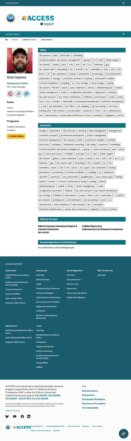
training (110, 83)
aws (114, 149)
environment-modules (104, 78)
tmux (41, 101)
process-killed (74, 111)
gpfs (87, 168)
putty (64, 65)
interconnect (100, 97)
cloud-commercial (101, 149)
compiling (65, 83)
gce (41, 154)
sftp (71, 65)
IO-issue (62, 181)
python (121, 195)
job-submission (56, 106)
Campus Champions (48, 229)
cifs (119, 69)
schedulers (96, 69)
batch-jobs (65, 55)
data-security (51, 115)
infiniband (87, 97)
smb (78, 65)
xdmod (91, 88)
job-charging (83, 106)
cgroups (86, 60)
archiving (82, 131)
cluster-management (48, 92)
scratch (51, 181)
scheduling (78, 55)
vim (48, 101)
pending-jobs (45, 111)
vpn (116, 158)
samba (56, 65)
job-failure (70, 106)
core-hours (113, 106)
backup (72, 74)
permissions (84, 74)
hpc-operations (59, 74)
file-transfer (44, 65)
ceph (100, 60)
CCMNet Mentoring (92, 226)
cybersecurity (114, 111)
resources (87, 111)
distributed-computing (74, 144)
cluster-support (112, 60)
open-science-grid (104, 177)
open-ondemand (77, 88)
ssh (83, 65)
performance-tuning (77, 181)
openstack (55, 177)
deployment (100, 92)
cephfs (42, 181)
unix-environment (113, 74)
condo (64, 92)
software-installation (48, 83)
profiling (92, 181)
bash (55, 55)
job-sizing (91, 144)
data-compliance (62, 204)
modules (56, 101)
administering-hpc (105, 88)
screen (120, 97)
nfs (48, 74)
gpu (107, 65)
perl (44, 106)
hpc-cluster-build (46, 69)
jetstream (80, 154)
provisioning (97, 74)
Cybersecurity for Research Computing (102, 229)
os (73, 83)
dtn (71, 69)
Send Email (16, 136)
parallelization (87, 177)
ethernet (112, 92)
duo (40, 115)
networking (62, 69)
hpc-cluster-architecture (70, 97)
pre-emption (59, 111)
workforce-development (113, 101)
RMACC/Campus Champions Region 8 (57, 226)
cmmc (97, 111)
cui (104, 111)
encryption (98, 204)
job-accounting (98, 106)
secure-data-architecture (71, 115)
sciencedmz (44, 78)
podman (113, 209)
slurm (105, 69)
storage (56, 78)
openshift (43, 177)
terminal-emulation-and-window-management (59, 60)
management (115, 131)
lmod (88, 115)
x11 (90, 65)
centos (120, 115)
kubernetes (109, 172)
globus (56, 158)
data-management (97, 131)
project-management (96, 135)
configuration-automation (80, 92)
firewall (79, 69)
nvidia (111, 97)
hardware (98, 65)
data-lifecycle (69, 131)
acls (113, 69)
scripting (88, 78)
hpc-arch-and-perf (47, 97)
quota (64, 88)
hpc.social (43, 232)
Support (14, 40)
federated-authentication (50, 209)
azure (121, 149)
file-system (44, 88)
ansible (61, 186)
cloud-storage (97, 83)
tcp (86, 69)
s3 (94, 60)
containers (98, 115)
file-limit (55, 88)
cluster (119, 88)
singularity (109, 115)
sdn (110, 163)
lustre (41, 74)
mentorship (68, 101)
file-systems (44, 55)
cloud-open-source (54, 154)
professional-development (87, 101)
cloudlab (69, 154)
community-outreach (72, 78)
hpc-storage (82, 83)
